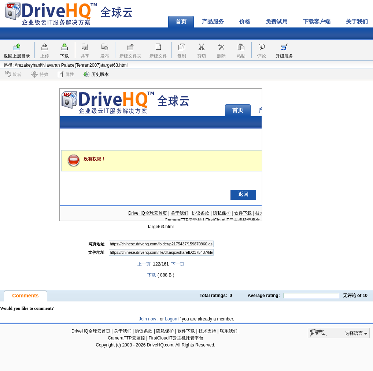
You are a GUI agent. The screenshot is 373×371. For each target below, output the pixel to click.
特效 (39, 74)
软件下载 (186, 331)
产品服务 (213, 22)
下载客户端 (316, 22)
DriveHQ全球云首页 (90, 331)
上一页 (144, 264)
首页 (181, 22)
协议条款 (143, 331)
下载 (64, 56)
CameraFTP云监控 (126, 338)
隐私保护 (165, 331)
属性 (66, 74)
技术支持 (207, 331)
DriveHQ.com (160, 345)
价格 (244, 22)
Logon (171, 319)
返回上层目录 (17, 56)
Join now (148, 319)
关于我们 (123, 331)
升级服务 (284, 56)
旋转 (13, 74)
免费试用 (277, 22)
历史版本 (96, 74)
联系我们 (228, 331)
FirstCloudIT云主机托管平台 (175, 338)
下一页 (177, 264)
